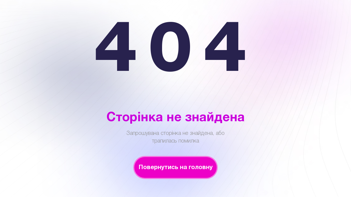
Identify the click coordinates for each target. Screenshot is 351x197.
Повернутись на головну (175, 167)
